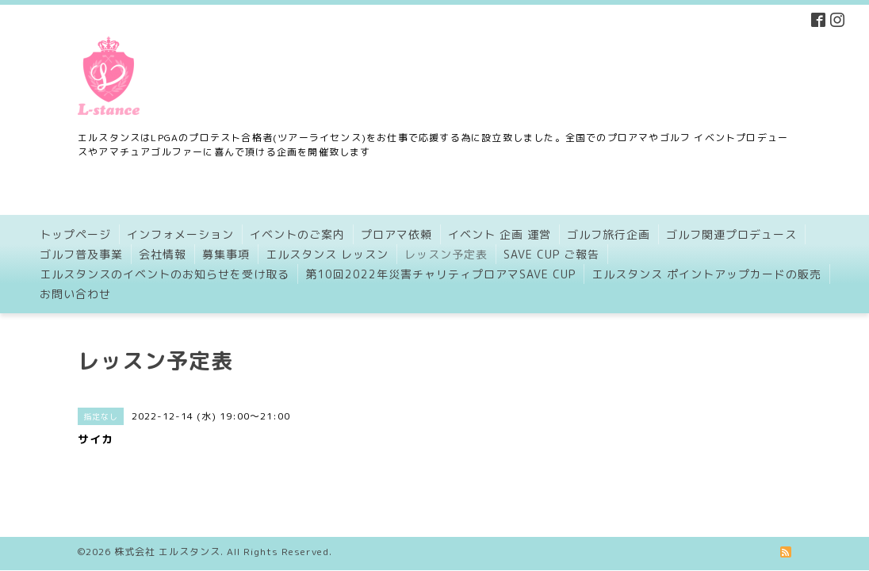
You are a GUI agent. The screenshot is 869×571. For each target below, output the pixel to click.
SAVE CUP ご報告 (551, 254)
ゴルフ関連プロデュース (731, 234)
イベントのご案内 (297, 234)
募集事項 (226, 254)
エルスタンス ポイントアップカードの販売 (706, 274)
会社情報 (162, 254)
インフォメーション (180, 234)
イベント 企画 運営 (499, 234)
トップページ (75, 234)
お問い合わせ (75, 293)
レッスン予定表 (446, 254)
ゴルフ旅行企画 (608, 234)
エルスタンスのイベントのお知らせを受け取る (164, 274)
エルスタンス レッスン (327, 254)
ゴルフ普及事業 (81, 254)
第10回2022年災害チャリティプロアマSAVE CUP (440, 274)
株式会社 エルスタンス (167, 539)
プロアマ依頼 (396, 234)
